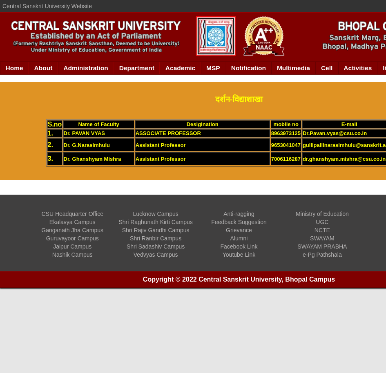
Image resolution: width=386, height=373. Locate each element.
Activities (358, 67)
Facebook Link (238, 246)
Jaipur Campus (72, 246)
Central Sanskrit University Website (47, 6)
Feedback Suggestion (238, 222)
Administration (85, 67)
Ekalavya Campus (72, 222)
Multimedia (293, 67)
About (43, 67)
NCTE (322, 230)
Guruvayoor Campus (72, 238)
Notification (248, 67)
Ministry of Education (322, 214)
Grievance (239, 230)
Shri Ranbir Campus (155, 238)
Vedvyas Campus (156, 254)
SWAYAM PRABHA (322, 246)
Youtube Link (239, 254)
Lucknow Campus (155, 214)
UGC (322, 222)
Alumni (239, 238)
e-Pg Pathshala (322, 254)
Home (14, 67)
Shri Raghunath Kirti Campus (155, 222)
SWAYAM (322, 238)
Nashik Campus (72, 254)
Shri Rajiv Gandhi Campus (156, 230)
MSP (213, 67)
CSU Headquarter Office (72, 214)
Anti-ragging (238, 214)
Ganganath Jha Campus (72, 230)
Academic (180, 67)
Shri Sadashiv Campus (156, 246)
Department (136, 67)
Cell (326, 67)
